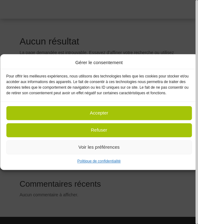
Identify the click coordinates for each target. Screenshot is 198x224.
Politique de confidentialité (99, 161)
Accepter (99, 113)
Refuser (99, 130)
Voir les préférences (99, 147)
